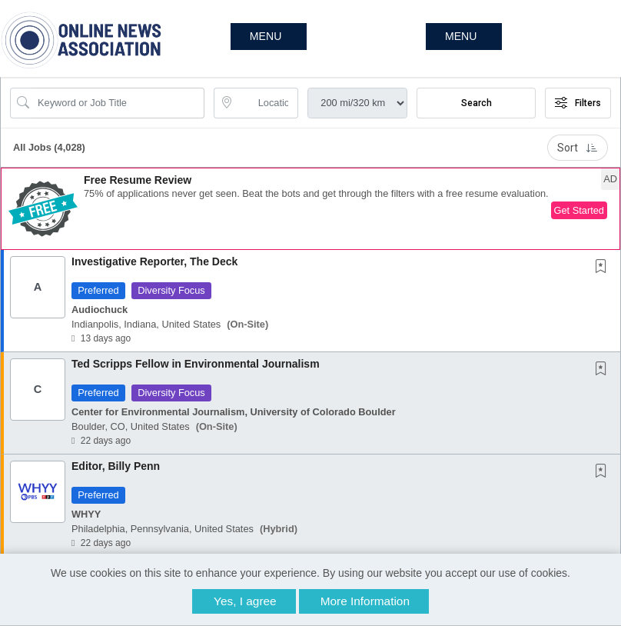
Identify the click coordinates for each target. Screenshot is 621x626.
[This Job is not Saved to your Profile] (604, 267)
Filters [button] (578, 103)
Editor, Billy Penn (115, 466)
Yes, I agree (245, 601)
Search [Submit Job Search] (476, 103)
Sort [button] (577, 148)
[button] (464, 36)
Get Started (579, 210)
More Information (365, 601)
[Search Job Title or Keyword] (118, 103)
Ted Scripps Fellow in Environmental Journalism (195, 364)
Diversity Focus (171, 290)
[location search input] (267, 103)
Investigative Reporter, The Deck (154, 261)
